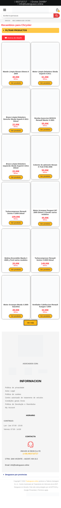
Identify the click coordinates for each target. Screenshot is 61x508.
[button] (30, 30)
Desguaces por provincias (16, 475)
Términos (41, 490)
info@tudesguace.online (31, 4)
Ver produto (16, 83)
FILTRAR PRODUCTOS (16, 30)
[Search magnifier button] (56, 15)
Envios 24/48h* (39, 1)
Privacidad (32, 490)
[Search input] (27, 15)
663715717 (22, 1)
